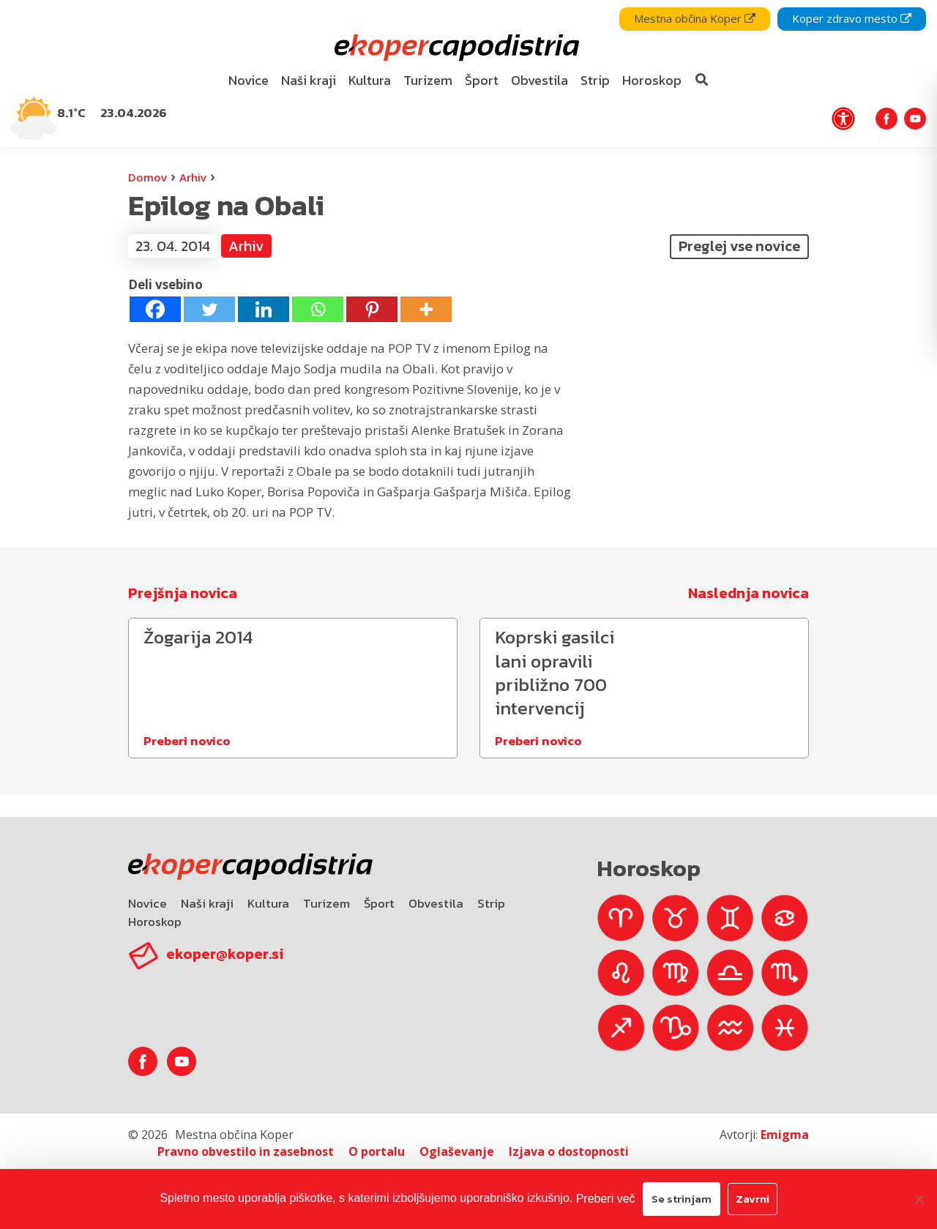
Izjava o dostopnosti (569, 1151)
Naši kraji (207, 903)
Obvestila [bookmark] (539, 80)
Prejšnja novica (182, 593)
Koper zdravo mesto (851, 18)
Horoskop (155, 921)
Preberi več (605, 1198)
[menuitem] (249, 81)
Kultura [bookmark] (369, 80)
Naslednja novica (748, 593)
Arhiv (192, 177)
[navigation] (468, 73)
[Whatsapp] (317, 309)
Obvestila (435, 903)
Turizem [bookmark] (427, 80)
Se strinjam (682, 1198)
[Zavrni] (918, 1199)
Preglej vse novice (739, 246)
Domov (147, 177)
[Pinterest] (371, 309)
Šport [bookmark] (482, 80)
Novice (147, 903)
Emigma (785, 1135)
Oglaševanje (456, 1151)
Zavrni (752, 1198)
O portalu (376, 1151)
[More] (426, 309)
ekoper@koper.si (224, 954)
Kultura (268, 903)
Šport (379, 903)
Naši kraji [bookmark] (308, 80)
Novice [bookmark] (248, 80)
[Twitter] (209, 309)
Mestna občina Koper (694, 18)
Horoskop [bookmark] (652, 80)
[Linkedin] (263, 309)
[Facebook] (155, 309)
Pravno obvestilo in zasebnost (245, 1151)
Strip (491, 903)
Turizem (326, 903)
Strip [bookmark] (595, 80)
